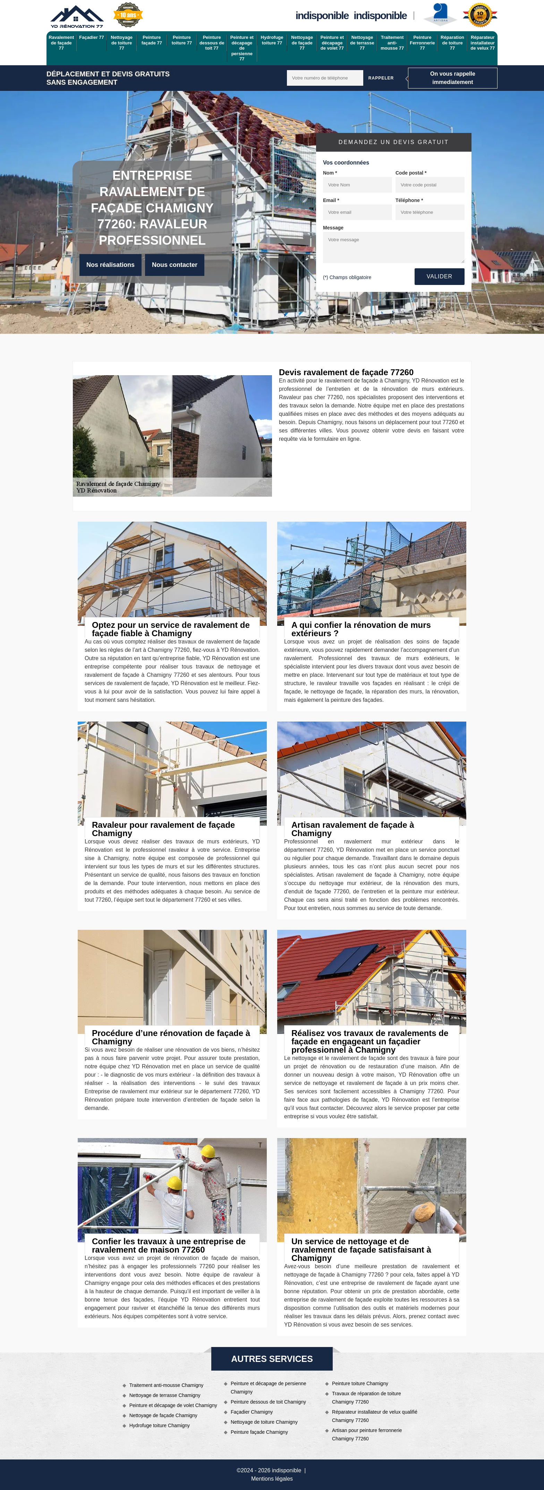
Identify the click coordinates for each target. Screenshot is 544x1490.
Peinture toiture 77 (182, 40)
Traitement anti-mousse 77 (392, 43)
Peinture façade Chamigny (259, 1432)
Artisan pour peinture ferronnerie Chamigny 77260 (367, 1434)
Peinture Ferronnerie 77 (422, 43)
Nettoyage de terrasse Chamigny (165, 1395)
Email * (331, 200)
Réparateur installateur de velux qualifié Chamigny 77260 (374, 1416)
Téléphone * (409, 200)
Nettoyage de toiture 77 (122, 43)
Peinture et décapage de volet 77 (332, 43)
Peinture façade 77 (152, 40)
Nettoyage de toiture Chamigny (264, 1422)
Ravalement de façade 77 (61, 43)
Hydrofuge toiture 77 (272, 40)
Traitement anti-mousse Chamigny (166, 1385)
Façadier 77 (91, 37)
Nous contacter (174, 264)
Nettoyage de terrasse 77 (362, 43)
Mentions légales (272, 1479)
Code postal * (411, 173)
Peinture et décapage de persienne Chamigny (268, 1388)
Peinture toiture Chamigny (360, 1383)
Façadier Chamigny (252, 1412)
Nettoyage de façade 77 (302, 43)
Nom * (330, 173)
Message (333, 227)
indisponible (322, 15)
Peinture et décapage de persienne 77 (242, 48)
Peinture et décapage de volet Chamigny (173, 1405)
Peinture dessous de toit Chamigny (268, 1402)
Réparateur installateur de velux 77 (482, 43)
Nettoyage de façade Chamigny (163, 1415)
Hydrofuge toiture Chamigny (159, 1425)
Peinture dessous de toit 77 (211, 43)
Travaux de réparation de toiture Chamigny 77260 (366, 1398)
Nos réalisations (110, 264)
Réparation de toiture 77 (452, 43)
